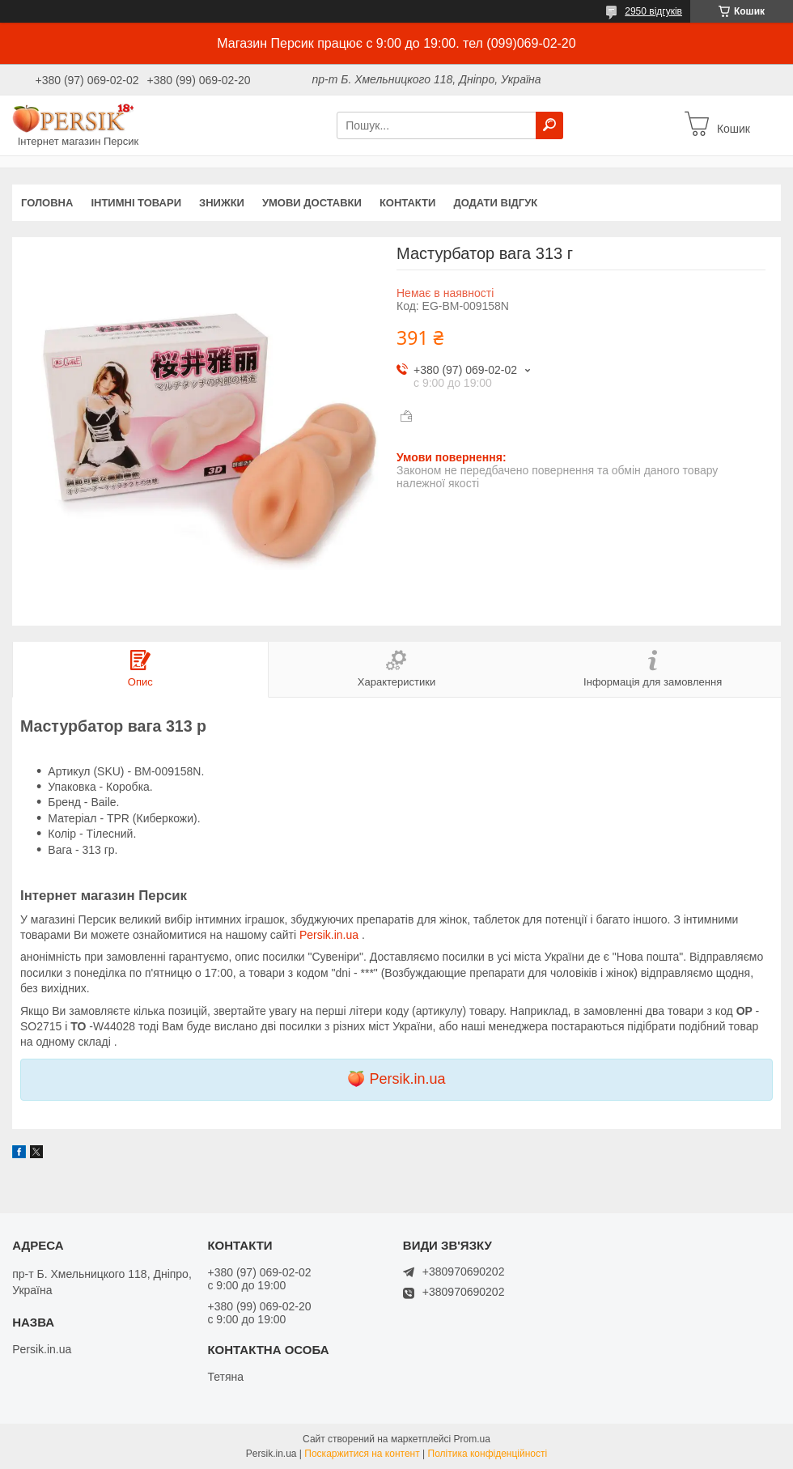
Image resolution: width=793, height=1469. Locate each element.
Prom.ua (472, 1439)
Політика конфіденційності (488, 1453)
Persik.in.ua (330, 934)
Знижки (221, 203)
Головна (47, 203)
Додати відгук (495, 203)
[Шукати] (549, 125)
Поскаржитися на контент (361, 1453)
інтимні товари (136, 203)
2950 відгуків (653, 11)
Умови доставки (312, 203)
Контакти (408, 203)
